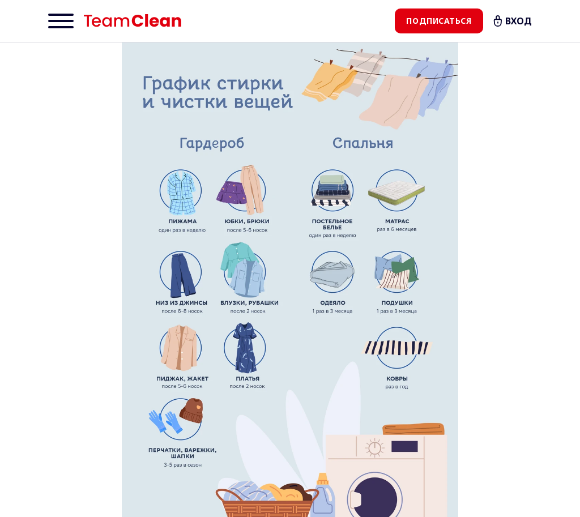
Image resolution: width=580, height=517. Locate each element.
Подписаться (438, 20)
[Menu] (61, 21)
